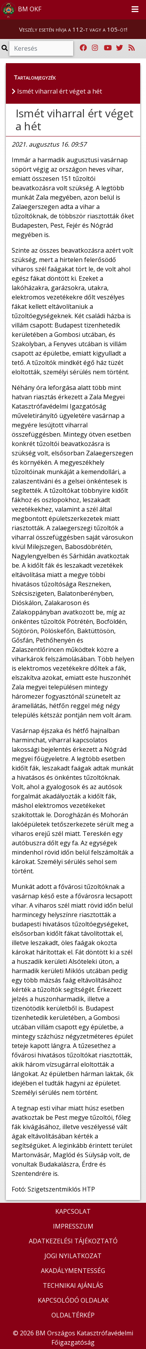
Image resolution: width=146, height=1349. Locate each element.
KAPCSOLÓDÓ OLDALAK (73, 1300)
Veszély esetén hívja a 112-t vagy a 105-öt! (73, 29)
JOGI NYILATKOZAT (73, 1256)
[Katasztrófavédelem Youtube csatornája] (108, 48)
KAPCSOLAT (73, 1211)
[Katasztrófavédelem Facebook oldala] (83, 48)
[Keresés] (41, 48)
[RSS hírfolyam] (131, 48)
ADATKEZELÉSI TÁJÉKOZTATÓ (73, 1241)
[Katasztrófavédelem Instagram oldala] (95, 48)
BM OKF (21, 10)
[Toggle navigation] (135, 10)
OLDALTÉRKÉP (73, 1315)
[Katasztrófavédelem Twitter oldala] (119, 48)
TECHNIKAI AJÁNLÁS (73, 1285)
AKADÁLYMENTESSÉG (73, 1270)
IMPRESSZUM (73, 1226)
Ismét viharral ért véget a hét (75, 120)
